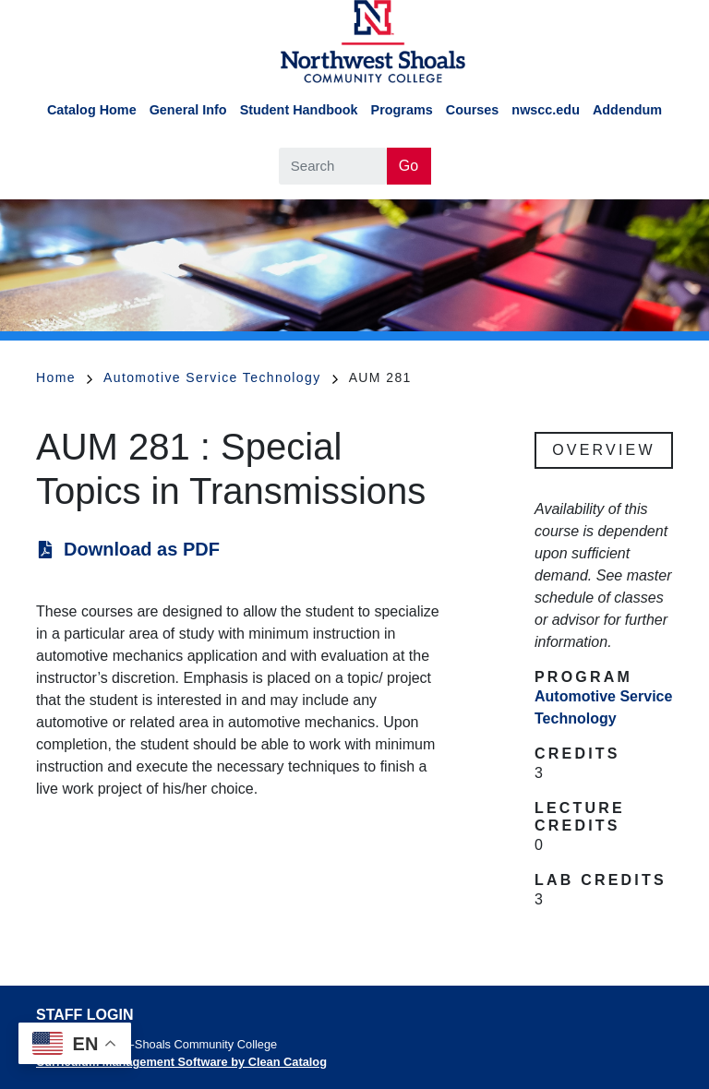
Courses (472, 109)
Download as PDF (142, 549)
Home (64, 377)
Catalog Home (92, 109)
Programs (402, 109)
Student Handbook (299, 109)
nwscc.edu (545, 109)
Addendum (627, 109)
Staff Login (84, 1015)
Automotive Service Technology (220, 377)
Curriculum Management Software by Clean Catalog (181, 1062)
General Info (188, 109)
